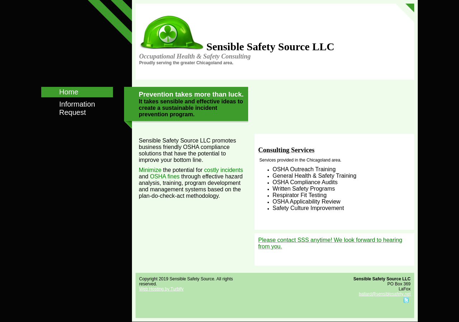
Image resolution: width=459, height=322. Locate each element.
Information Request (77, 108)
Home (68, 92)
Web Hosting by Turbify (161, 288)
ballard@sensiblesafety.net (385, 294)
